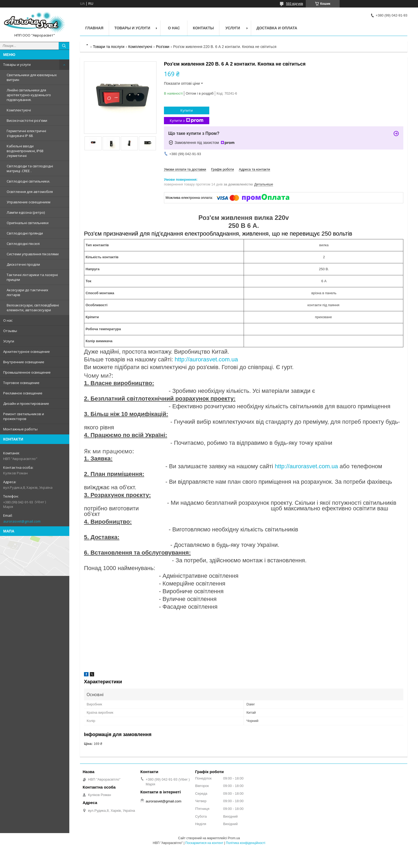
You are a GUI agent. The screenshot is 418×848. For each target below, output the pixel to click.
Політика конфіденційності (245, 843)
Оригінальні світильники (28, 222)
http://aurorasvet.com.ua (206, 359)
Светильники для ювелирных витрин (32, 77)
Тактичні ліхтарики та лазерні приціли (32, 277)
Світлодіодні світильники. (28, 181)
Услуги (8, 341)
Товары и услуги (17, 64)
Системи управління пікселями (33, 254)
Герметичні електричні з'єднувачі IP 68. (26, 133)
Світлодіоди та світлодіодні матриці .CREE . (30, 168)
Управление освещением (28, 202)
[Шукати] (64, 46)
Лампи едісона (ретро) (26, 212)
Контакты (203, 28)
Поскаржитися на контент (204, 843)
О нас (8, 320)
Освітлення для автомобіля (30, 191)
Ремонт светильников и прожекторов (23, 416)
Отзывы (10, 330)
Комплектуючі (19, 110)
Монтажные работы (20, 429)
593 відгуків (294, 4)
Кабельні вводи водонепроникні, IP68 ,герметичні (25, 151)
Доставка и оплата (276, 28)
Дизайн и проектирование (26, 403)
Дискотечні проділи (23, 264)
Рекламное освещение (22, 393)
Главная (94, 28)
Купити (186, 110)
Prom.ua (234, 838)
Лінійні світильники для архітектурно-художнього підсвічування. (29, 95)
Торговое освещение (21, 382)
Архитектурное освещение (26, 351)
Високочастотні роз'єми (27, 120)
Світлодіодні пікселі (23, 243)
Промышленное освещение (27, 372)
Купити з (186, 120)
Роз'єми (162, 47)
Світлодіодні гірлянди (25, 233)
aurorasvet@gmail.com (22, 521)
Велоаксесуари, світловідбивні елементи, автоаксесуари (33, 307)
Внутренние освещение (23, 362)
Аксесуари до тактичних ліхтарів (27, 292)
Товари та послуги (108, 47)
